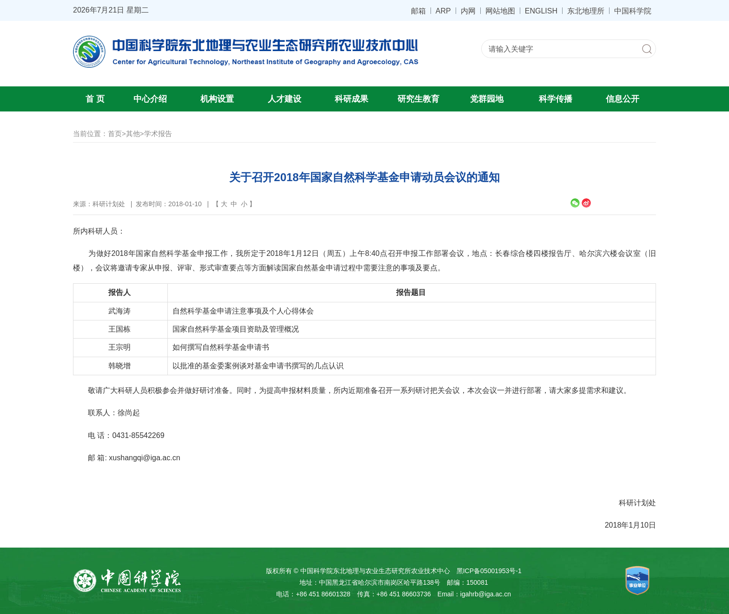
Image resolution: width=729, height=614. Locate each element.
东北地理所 (585, 10)
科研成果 (351, 99)
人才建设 (284, 99)
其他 (133, 133)
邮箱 (418, 10)
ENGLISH (541, 10)
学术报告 (158, 133)
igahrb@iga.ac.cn (485, 594)
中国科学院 (632, 10)
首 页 (95, 99)
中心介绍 (150, 99)
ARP (443, 10)
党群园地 (487, 99)
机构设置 (217, 99)
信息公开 (622, 99)
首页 (115, 133)
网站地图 (500, 10)
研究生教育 (418, 99)
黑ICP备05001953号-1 (489, 571)
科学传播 (555, 99)
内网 (468, 10)
